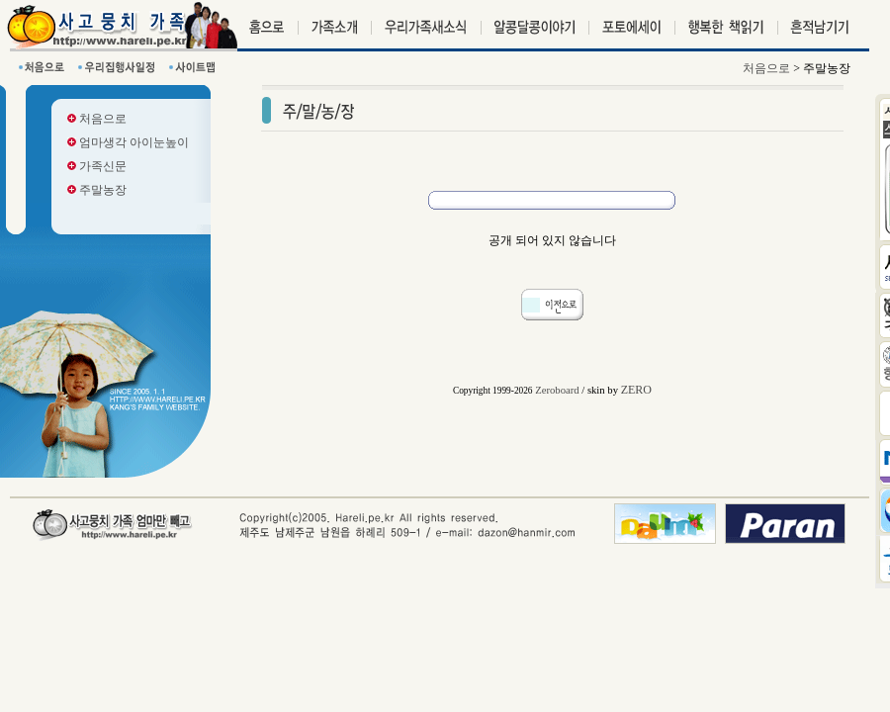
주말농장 (97, 190)
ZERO (636, 390)
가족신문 (97, 166)
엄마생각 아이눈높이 (128, 142)
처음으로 (97, 119)
